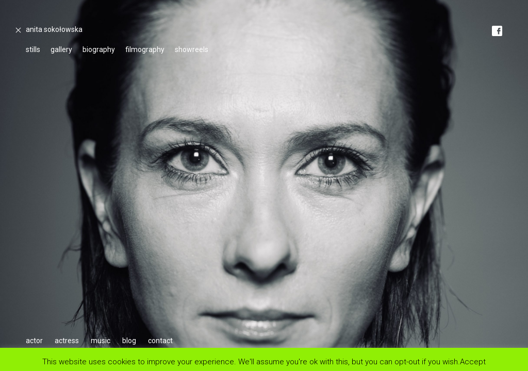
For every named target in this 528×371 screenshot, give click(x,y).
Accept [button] (473, 361)
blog (129, 340)
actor (34, 340)
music (100, 340)
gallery (61, 49)
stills (33, 49)
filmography (144, 49)
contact (160, 340)
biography (98, 49)
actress (67, 340)
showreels (191, 49)
